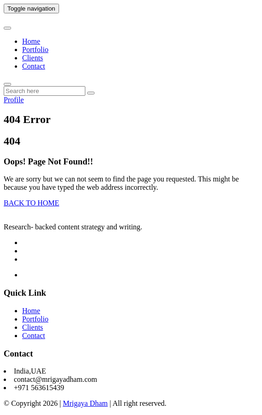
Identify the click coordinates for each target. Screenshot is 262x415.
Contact (33, 66)
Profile (14, 100)
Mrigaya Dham (85, 403)
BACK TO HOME (31, 203)
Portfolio (35, 49)
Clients (32, 58)
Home (31, 41)
